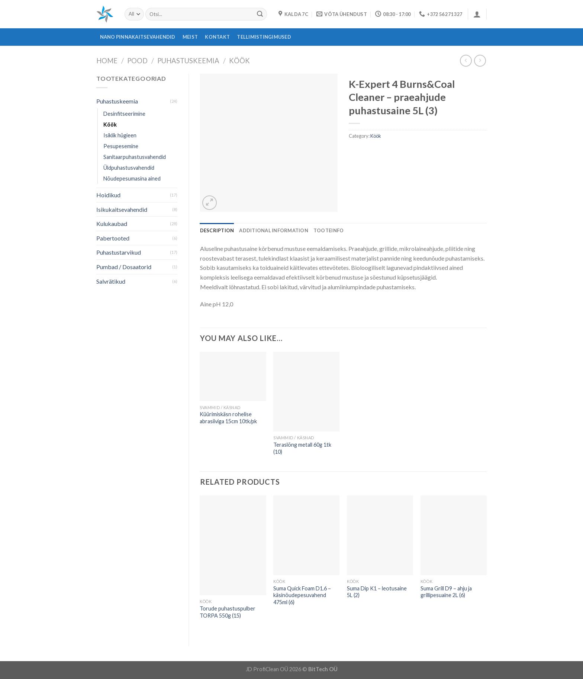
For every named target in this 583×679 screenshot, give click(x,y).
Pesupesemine (120, 146)
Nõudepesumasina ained (132, 178)
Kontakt (217, 37)
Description (217, 230)
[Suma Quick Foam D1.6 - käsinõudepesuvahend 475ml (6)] (306, 535)
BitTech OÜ (323, 669)
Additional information (273, 230)
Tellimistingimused (264, 37)
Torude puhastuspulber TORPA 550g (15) (227, 612)
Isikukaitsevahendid (121, 209)
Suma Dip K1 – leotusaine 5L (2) (377, 592)
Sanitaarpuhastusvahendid (134, 157)
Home (106, 61)
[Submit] (260, 14)
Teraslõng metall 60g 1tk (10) (302, 448)
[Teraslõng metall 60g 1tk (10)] (306, 391)
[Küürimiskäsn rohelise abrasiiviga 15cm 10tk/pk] (233, 376)
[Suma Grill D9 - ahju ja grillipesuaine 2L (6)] (454, 535)
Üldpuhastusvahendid (128, 168)
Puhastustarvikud (118, 252)
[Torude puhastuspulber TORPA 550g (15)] (233, 545)
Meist (190, 37)
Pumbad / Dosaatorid (123, 266)
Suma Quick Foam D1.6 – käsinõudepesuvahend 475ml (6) (302, 595)
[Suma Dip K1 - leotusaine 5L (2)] (380, 535)
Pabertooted (112, 238)
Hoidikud (108, 194)
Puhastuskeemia (188, 61)
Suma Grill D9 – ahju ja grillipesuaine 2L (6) (446, 592)
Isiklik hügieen (119, 135)
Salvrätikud (110, 281)
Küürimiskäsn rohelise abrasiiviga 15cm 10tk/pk (228, 417)
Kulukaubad (111, 223)
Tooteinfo (328, 230)
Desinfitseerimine (124, 114)
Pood (137, 61)
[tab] (217, 230)
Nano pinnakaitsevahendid (137, 37)
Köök (239, 61)
